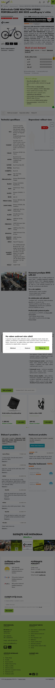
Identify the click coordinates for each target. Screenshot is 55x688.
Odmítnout (13, 348)
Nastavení (27, 348)
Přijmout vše (42, 348)
